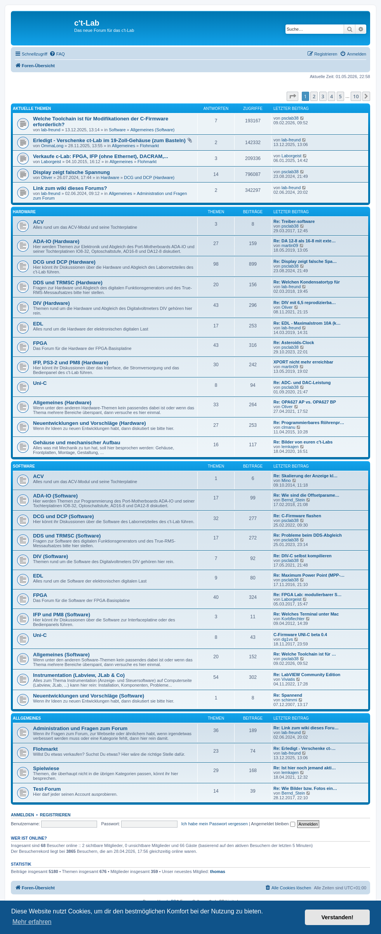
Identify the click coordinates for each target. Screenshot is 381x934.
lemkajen (290, 446)
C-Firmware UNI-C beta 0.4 (300, 634)
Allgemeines (123, 145)
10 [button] (356, 96)
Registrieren (55, 814)
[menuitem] (57, 54)
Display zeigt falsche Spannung (71, 172)
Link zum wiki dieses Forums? (70, 188)
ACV (38, 222)
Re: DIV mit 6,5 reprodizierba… (304, 302)
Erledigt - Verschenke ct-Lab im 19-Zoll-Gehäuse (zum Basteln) (109, 140)
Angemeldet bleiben (273, 823)
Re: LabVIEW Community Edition (306, 674)
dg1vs (287, 639)
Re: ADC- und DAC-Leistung (302, 382)
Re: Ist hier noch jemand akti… (304, 767)
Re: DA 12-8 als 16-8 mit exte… (304, 240)
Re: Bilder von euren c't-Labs (302, 442)
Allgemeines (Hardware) (62, 402)
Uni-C (40, 383)
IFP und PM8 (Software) (61, 614)
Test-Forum (47, 789)
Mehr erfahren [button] (32, 921)
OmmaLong (52, 145)
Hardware (110, 177)
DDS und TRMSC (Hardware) (68, 282)
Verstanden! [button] (337, 917)
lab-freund (51, 129)
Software (117, 129)
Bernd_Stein (293, 499)
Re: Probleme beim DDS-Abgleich (307, 535)
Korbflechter (293, 618)
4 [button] (331, 96)
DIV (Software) (50, 556)
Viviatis (288, 679)
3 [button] (323, 96)
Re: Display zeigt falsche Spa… (305, 261)
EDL (38, 324)
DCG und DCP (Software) (63, 516)
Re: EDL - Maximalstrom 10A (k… (307, 323)
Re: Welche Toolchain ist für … (304, 654)
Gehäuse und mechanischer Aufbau (76, 442)
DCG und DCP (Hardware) (149, 177)
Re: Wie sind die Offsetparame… (306, 495)
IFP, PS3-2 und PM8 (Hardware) (70, 362)
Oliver (46, 177)
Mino (286, 480)
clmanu (288, 427)
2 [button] (314, 96)
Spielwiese (46, 768)
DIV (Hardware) (51, 303)
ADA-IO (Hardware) (56, 241)
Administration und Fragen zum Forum (80, 728)
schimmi (289, 699)
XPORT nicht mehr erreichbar (303, 362)
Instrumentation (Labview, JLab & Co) (79, 675)
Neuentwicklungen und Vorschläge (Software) (88, 696)
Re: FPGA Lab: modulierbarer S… (307, 594)
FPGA (40, 343)
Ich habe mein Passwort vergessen (214, 823)
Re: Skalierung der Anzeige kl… (305, 475)
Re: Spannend (287, 695)
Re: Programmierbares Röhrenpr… (308, 422)
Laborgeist (51, 161)
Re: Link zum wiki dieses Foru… (306, 727)
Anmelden (22, 814)
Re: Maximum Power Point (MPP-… (308, 575)
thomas (217, 871)
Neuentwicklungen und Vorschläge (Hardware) (89, 423)
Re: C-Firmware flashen (297, 515)
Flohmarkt (149, 145)
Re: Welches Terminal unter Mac (306, 614)
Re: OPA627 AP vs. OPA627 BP (304, 402)
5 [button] (340, 96)
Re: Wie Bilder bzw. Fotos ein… (305, 788)
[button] (292, 96)
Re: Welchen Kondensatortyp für (306, 282)
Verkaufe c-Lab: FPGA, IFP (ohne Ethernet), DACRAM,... (100, 156)
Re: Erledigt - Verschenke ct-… (304, 748)
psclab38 (290, 118)
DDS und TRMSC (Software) (67, 536)
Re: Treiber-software (294, 221)
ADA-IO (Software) (55, 496)
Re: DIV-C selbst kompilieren (302, 555)
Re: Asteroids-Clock (293, 342)
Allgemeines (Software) (152, 129)
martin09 (290, 245)
